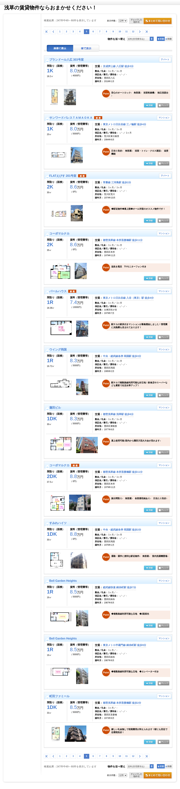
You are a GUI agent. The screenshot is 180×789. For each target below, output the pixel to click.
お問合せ (151, 21)
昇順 (161, 39)
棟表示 (86, 48)
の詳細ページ (149, 105)
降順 (168, 39)
